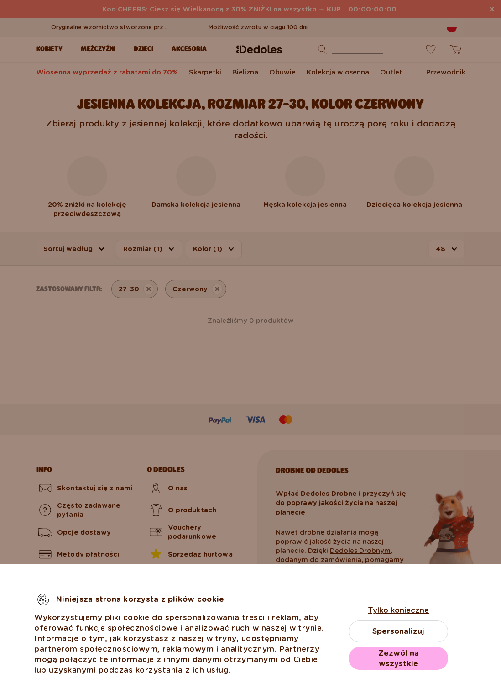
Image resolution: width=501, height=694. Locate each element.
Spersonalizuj (398, 631)
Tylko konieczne (398, 610)
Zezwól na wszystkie (398, 658)
